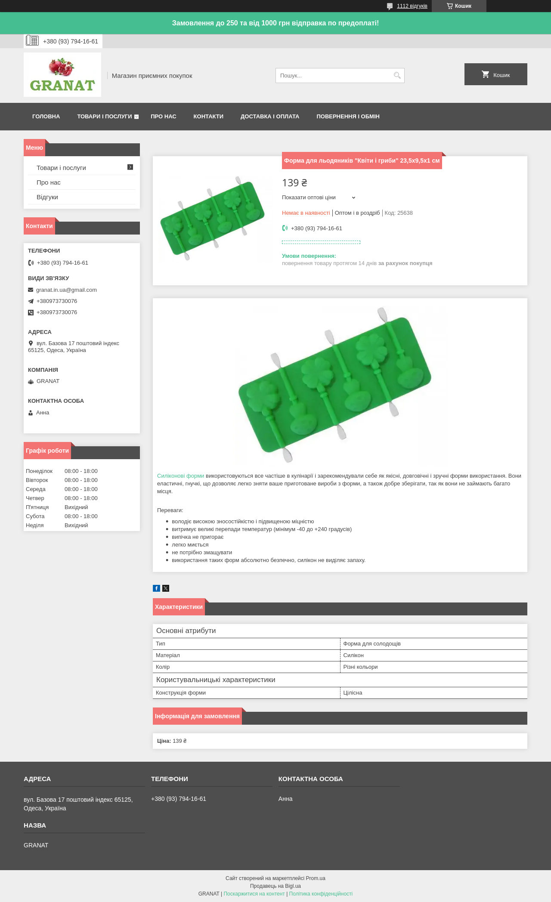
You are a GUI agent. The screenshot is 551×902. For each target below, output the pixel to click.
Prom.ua (315, 878)
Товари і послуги (104, 116)
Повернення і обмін (348, 116)
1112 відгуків (412, 6)
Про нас (163, 116)
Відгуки (47, 197)
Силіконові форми (180, 476)
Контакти (209, 116)
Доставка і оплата (270, 116)
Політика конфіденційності (321, 894)
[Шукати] (397, 75)
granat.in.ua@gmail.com (66, 290)
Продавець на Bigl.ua (275, 886)
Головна (46, 116)
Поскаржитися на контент (254, 894)
